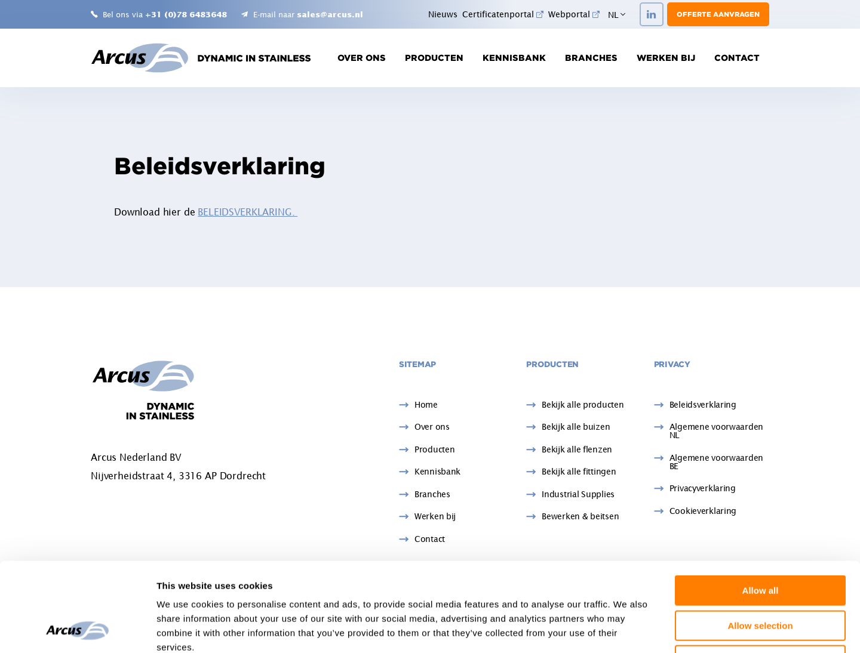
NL (616, 15)
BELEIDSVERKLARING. (247, 212)
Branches (591, 58)
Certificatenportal (502, 14)
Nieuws (442, 14)
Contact (737, 58)
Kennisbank (514, 58)
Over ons (361, 58)
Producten (434, 58)
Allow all (760, 507)
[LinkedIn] (652, 14)
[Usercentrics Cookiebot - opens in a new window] (77, 630)
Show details (627, 629)
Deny (761, 577)
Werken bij (666, 58)
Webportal (574, 14)
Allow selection (760, 542)
